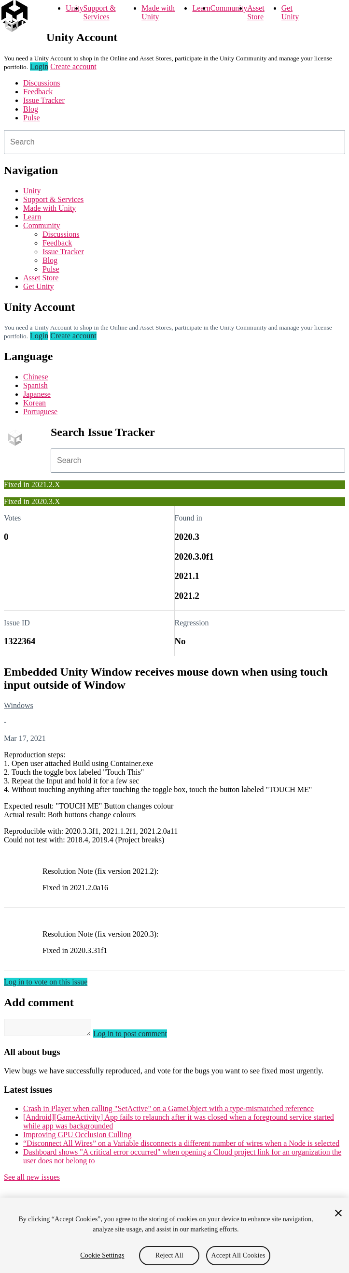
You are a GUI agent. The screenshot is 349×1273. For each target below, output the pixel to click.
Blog (30, 109)
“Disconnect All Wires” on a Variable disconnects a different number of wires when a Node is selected (181, 1146)
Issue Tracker (44, 100)
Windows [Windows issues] (18, 705)
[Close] (338, 1213)
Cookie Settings (102, 1255)
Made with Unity (158, 12)
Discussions (41, 83)
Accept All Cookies (238, 1255)
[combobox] (174, 142)
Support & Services (99, 12)
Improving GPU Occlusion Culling (77, 1137)
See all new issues (32, 1180)
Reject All (169, 1255)
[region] (174, 1235)
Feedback (38, 91)
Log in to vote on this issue (45, 982)
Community (228, 8)
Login (39, 66)
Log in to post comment (140, 1036)
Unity (74, 8)
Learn (201, 8)
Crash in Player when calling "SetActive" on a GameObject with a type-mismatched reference (168, 1111)
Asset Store (256, 12)
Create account (73, 66)
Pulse (31, 118)
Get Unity (290, 12)
